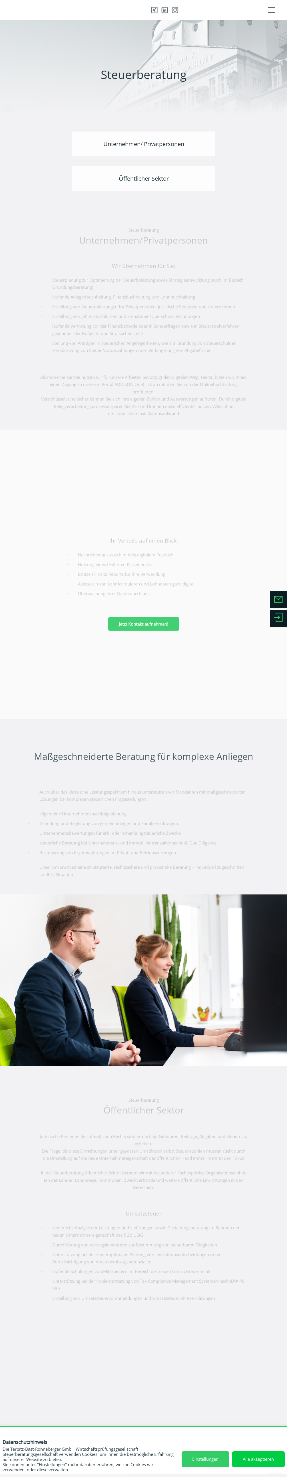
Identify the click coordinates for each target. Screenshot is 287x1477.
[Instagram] (168, 10)
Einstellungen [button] (205, 1459)
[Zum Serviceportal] (278, 618)
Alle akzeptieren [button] (258, 1459)
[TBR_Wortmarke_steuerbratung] (63, 10)
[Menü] (271, 10)
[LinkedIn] (163, 10)
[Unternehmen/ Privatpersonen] (143, 144)
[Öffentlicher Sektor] (143, 178)
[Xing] (159, 10)
